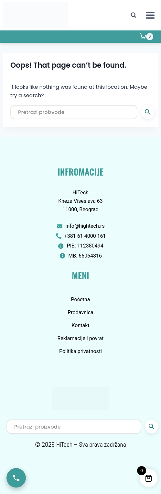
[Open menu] (150, 15)
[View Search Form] (133, 15)
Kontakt (80, 325)
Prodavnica (80, 312)
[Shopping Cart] (146, 36)
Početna (80, 299)
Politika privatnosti (80, 351)
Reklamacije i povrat (81, 338)
